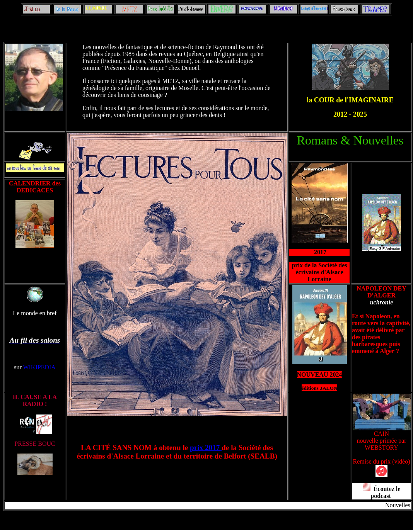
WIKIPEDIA (39, 367)
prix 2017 (206, 447)
